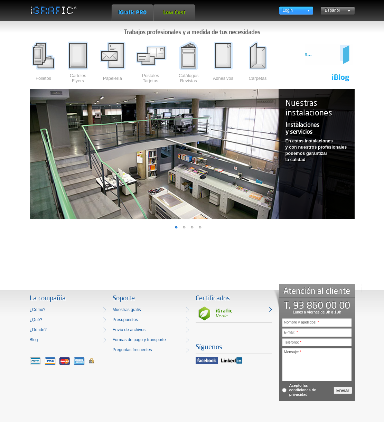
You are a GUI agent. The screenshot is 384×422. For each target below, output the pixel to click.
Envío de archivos (129, 329)
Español (332, 10)
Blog (34, 339)
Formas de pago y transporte (139, 339)
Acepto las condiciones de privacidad (302, 389)
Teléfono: (292, 342)
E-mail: (291, 332)
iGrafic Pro (132, 12)
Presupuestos (125, 319)
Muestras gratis (127, 309)
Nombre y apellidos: (301, 322)
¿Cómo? (38, 309)
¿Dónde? (38, 329)
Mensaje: (292, 352)
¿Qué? (36, 319)
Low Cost (174, 12)
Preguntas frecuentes (132, 349)
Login (288, 10)
